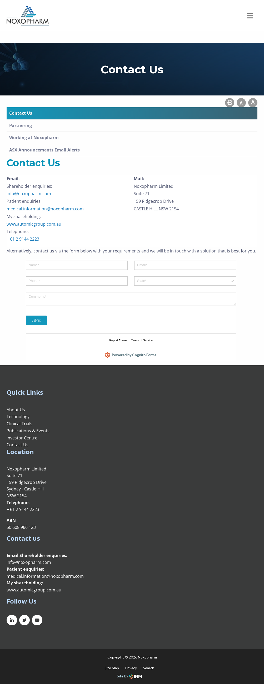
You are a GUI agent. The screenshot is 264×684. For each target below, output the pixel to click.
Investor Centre (22, 438)
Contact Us (20, 113)
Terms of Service (142, 340)
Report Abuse (118, 340)
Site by (129, 676)
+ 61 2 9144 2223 (23, 239)
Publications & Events (28, 431)
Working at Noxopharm (34, 137)
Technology (18, 416)
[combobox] (185, 281)
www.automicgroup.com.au (34, 224)
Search (148, 668)
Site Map (111, 668)
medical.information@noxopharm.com (45, 209)
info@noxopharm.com (29, 193)
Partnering (20, 125)
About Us (16, 410)
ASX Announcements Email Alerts (44, 150)
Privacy (131, 668)
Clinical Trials (19, 424)
